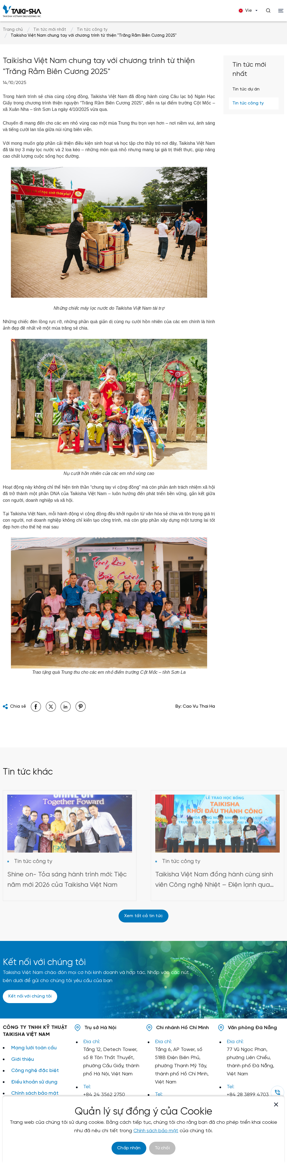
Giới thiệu (22, 1059)
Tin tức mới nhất (49, 29)
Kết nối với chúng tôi (30, 996)
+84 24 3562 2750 (104, 1095)
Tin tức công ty (92, 29)
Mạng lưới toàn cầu (34, 1048)
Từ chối (162, 1148)
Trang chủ (13, 29)
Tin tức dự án (246, 89)
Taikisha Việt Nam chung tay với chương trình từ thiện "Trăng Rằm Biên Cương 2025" (94, 35)
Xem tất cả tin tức (143, 916)
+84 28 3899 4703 (248, 1095)
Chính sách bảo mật (35, 1094)
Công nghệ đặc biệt (35, 1071)
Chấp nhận (128, 1148)
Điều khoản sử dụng (34, 1082)
